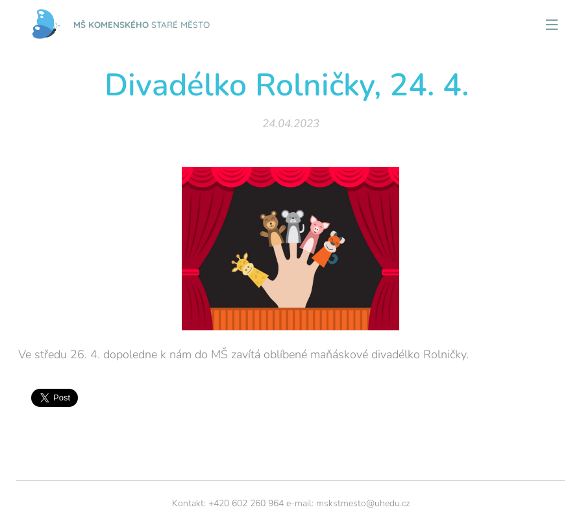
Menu (552, 24)
